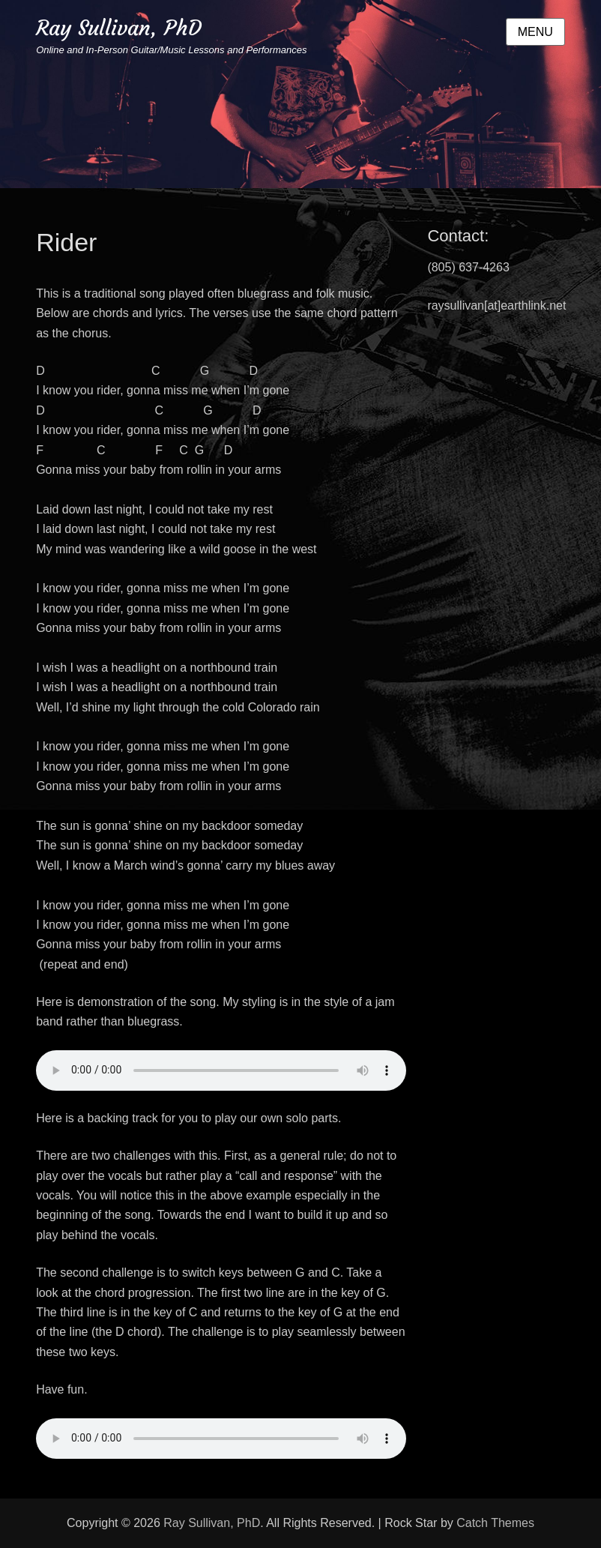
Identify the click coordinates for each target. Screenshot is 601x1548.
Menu (535, 31)
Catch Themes (495, 1523)
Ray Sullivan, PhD (119, 28)
